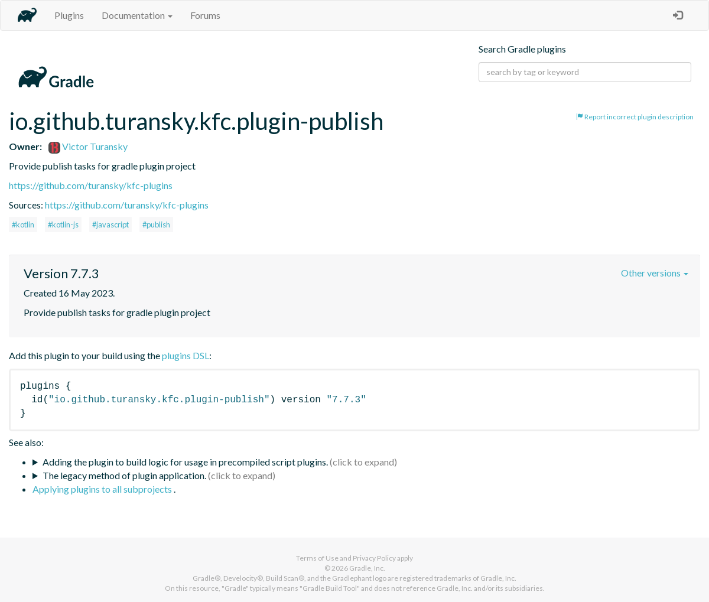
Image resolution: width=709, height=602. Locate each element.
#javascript (110, 224)
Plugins (69, 15)
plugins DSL (185, 355)
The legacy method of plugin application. (124, 475)
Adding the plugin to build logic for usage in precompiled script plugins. (185, 461)
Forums (205, 15)
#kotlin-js (63, 224)
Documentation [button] (137, 15)
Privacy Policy (374, 558)
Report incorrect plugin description (635, 116)
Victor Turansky (88, 146)
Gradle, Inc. (367, 568)
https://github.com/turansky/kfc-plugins (91, 185)
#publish (156, 224)
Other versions (654, 272)
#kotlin (23, 224)
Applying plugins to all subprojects (103, 488)
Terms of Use (317, 558)
